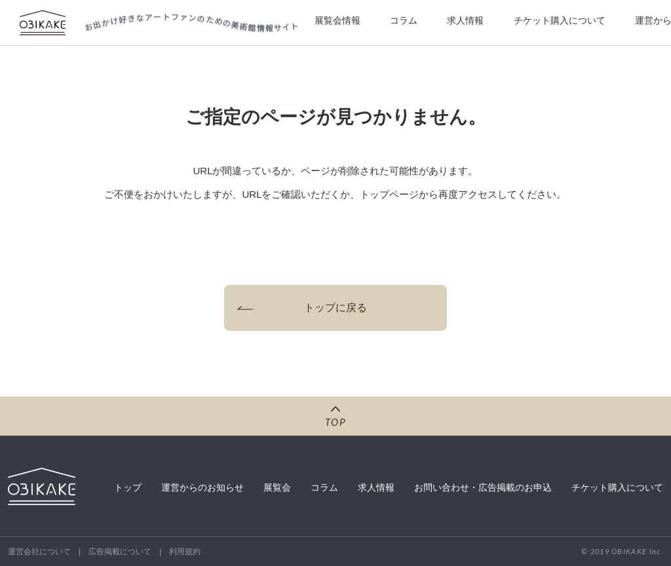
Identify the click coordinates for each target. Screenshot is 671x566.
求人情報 (465, 20)
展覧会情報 (337, 20)
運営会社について (39, 551)
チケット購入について (559, 20)
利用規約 (185, 551)
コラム (403, 20)
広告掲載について (119, 551)
